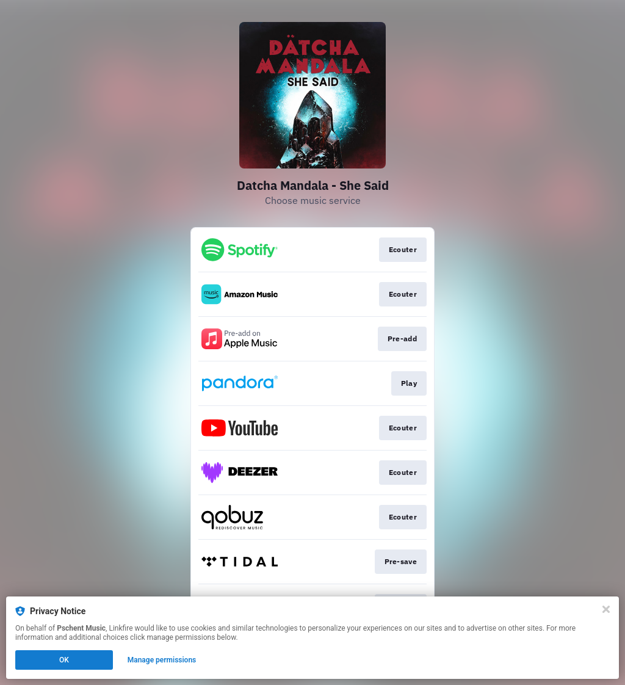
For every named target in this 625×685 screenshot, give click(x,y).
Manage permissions (162, 660)
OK (64, 660)
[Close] (606, 609)
